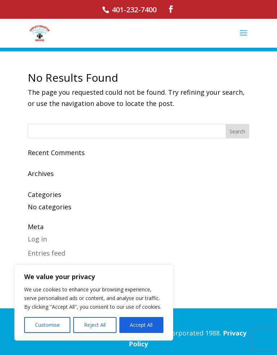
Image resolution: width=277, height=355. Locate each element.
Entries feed (46, 253)
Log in (37, 239)
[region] (93, 303)
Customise (47, 324)
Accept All (141, 324)
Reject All (95, 324)
